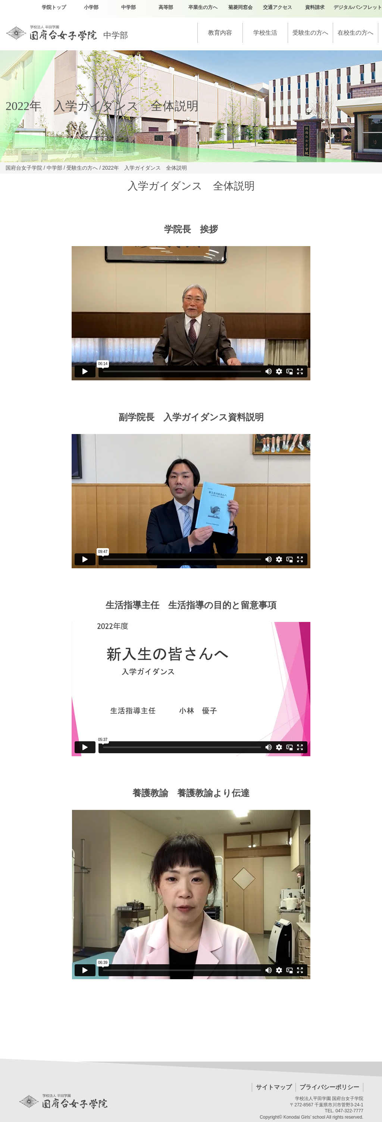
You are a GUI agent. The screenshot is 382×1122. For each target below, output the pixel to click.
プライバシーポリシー (329, 1087)
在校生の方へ (355, 32)
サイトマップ (274, 1087)
